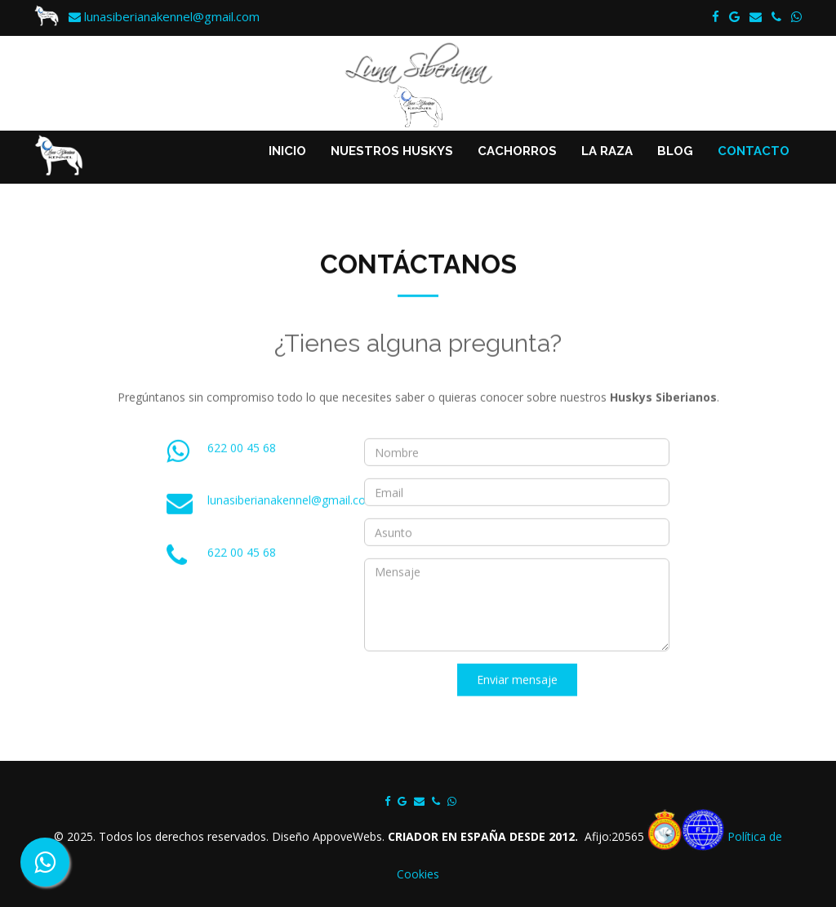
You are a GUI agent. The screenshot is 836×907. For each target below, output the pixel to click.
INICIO (287, 151)
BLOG (675, 151)
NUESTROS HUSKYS (392, 151)
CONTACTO (753, 151)
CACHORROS (517, 151)
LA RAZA (607, 151)
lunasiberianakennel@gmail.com (164, 16)
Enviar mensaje (517, 694)
